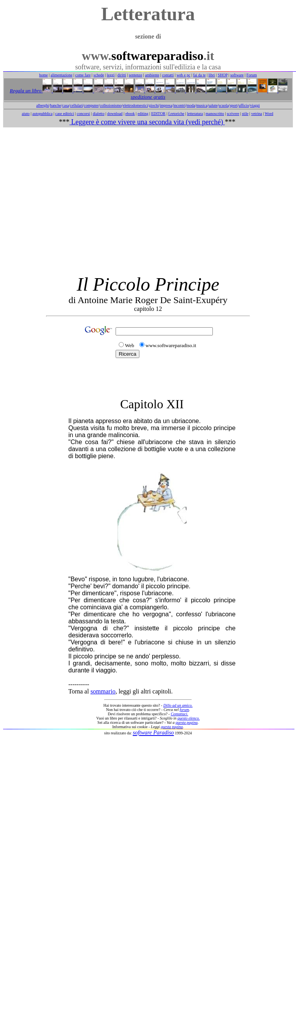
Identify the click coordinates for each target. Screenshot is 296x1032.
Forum (251, 75)
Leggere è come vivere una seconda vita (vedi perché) (147, 122)
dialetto (98, 113)
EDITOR (158, 113)
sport (233, 105)
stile (245, 113)
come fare (83, 75)
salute (213, 105)
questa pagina (187, 722)
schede (98, 75)
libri (212, 75)
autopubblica (42, 113)
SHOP (222, 75)
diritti (122, 75)
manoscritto (215, 113)
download (114, 113)
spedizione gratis (148, 97)
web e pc (184, 75)
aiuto (26, 113)
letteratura (195, 113)
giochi (154, 105)
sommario (103, 691)
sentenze (135, 75)
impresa (166, 105)
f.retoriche (176, 113)
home (43, 75)
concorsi (83, 113)
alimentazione (61, 75)
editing (142, 113)
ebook (130, 113)
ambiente (152, 75)
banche (55, 105)
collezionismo (110, 105)
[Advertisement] (146, 200)
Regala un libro (26, 90)
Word (269, 113)
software (237, 75)
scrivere (233, 113)
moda (191, 105)
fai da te (199, 75)
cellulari (76, 105)
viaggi (255, 105)
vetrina (256, 113)
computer (91, 105)
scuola (224, 105)
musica (201, 105)
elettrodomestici (135, 105)
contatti (168, 75)
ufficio (244, 105)
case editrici (64, 113)
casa (65, 105)
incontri (179, 105)
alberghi (42, 105)
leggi (111, 75)
